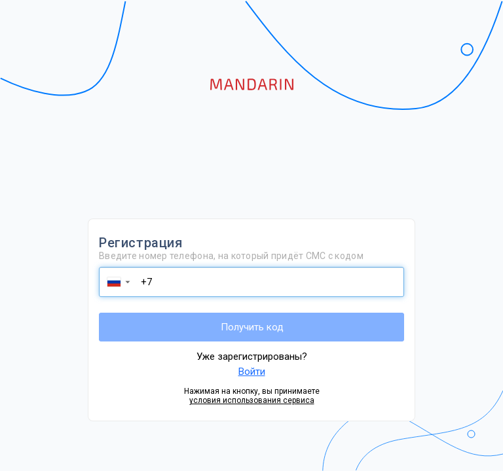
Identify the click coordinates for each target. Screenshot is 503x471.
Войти (251, 371)
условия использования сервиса (251, 400)
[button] (118, 282)
